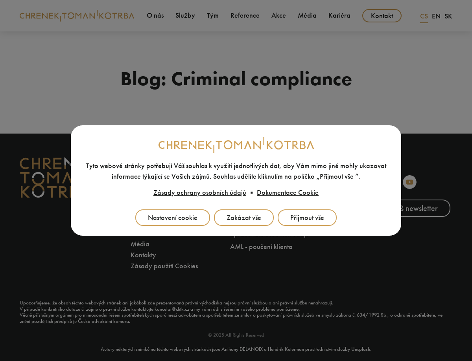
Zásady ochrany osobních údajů (199, 192)
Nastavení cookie (172, 217)
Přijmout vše (307, 217)
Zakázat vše (244, 217)
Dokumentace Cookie (288, 192)
